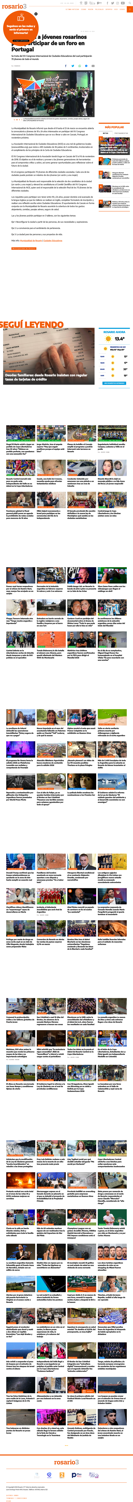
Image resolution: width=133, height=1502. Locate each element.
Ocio (116, 9)
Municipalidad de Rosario (31, 240)
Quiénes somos (12, 1495)
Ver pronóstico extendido (114, 383)
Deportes (109, 9)
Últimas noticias (72, 9)
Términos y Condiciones (16, 1498)
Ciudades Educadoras (52, 240)
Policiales (99, 9)
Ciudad (83, 9)
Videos (122, 9)
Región (90, 9)
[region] (66, 21)
